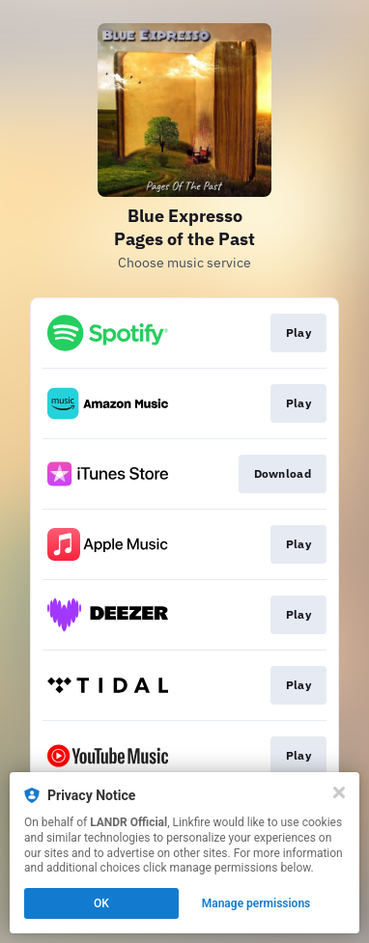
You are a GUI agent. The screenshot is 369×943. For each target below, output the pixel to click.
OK (101, 903)
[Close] (339, 792)
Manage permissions (256, 903)
